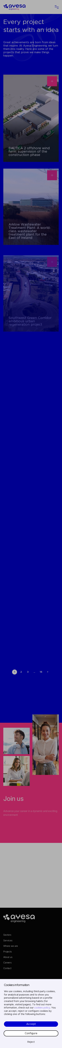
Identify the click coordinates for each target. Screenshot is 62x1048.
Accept (31, 1024)
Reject (31, 1042)
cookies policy (42, 1008)
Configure (31, 1033)
